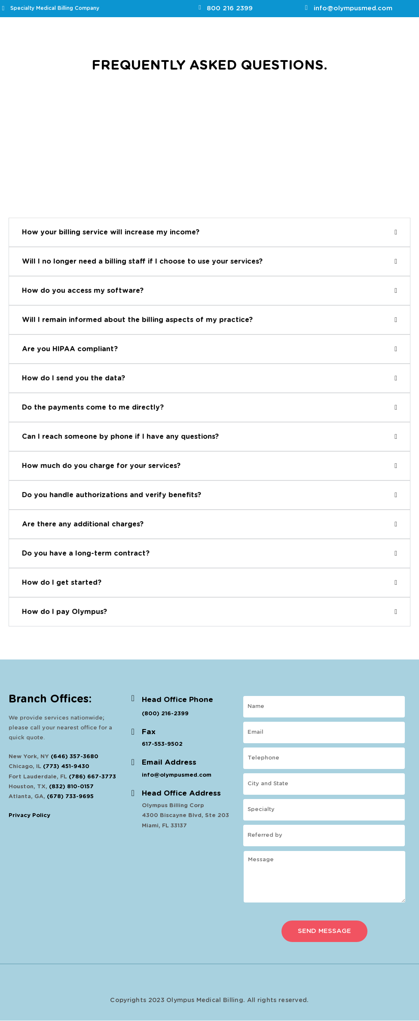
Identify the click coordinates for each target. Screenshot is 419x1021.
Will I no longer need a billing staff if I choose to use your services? (142, 261)
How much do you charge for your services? (101, 465)
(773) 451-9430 (66, 766)
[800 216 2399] (199, 7)
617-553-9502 (162, 744)
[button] (209, 232)
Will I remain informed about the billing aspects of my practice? (137, 319)
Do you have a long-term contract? (86, 553)
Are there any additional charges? (83, 524)
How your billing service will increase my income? (110, 232)
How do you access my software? (83, 290)
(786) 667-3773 (92, 777)
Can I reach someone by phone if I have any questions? (120, 436)
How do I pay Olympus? (64, 611)
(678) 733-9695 (70, 796)
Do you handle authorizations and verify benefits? (111, 495)
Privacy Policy (29, 815)
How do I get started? (61, 582)
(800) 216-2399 (165, 714)
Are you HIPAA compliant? (70, 349)
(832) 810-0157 (71, 787)
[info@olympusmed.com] (306, 7)
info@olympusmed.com (353, 8)
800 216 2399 (230, 8)
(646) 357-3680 (74, 757)
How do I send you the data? (73, 378)
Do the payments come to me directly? (93, 407)
